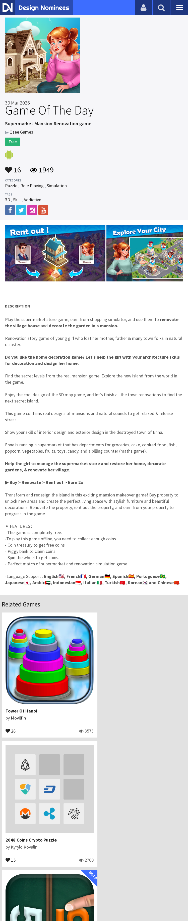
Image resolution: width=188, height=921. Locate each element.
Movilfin (18, 712)
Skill (17, 199)
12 (11, 848)
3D (7, 199)
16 (13, 167)
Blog (48, 892)
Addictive (32, 199)
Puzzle (11, 185)
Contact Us (66, 892)
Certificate (91, 892)
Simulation (57, 185)
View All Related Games (94, 870)
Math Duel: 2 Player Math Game (37, 829)
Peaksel (18, 836)
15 (105, 725)
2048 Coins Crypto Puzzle (125, 705)
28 (11, 725)
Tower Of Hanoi (21, 705)
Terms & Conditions (125, 892)
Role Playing (32, 185)
